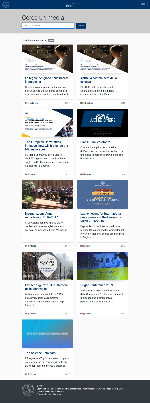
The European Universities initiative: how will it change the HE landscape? (46, 145)
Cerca (81, 25)
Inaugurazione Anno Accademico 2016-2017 (41, 215)
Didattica (34, 103)
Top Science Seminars (40, 353)
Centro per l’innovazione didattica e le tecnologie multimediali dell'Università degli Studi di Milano (81, 389)
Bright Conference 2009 (96, 285)
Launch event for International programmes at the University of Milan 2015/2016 (102, 217)
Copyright (57, 394)
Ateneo (33, 174)
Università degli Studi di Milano (50, 391)
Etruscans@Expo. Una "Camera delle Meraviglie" (46, 287)
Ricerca (33, 374)
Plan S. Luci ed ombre (95, 142)
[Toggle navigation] (143, 5)
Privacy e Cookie (44, 394)
